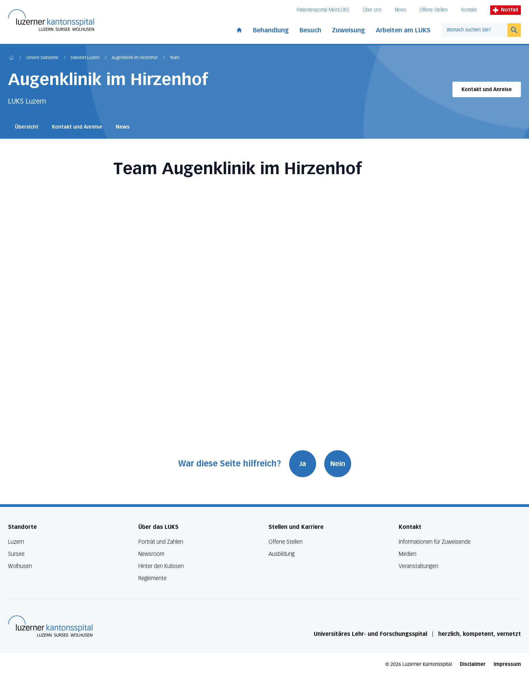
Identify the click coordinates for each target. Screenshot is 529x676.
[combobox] (474, 30)
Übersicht (26, 127)
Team (174, 58)
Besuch (310, 30)
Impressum (507, 664)
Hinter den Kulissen (161, 566)
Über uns (372, 10)
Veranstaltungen (418, 566)
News (400, 10)
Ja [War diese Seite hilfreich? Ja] (302, 464)
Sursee (16, 554)
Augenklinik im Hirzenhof (135, 58)
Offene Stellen (433, 10)
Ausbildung (282, 554)
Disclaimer (472, 664)
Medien (407, 554)
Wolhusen (20, 566)
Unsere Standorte (42, 58)
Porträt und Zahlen (160, 542)
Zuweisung (348, 30)
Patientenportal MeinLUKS (323, 10)
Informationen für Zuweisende (435, 542)
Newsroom (151, 554)
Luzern (16, 542)
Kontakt (469, 10)
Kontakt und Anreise (487, 89)
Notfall (505, 10)
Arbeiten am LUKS (403, 30)
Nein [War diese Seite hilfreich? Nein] (337, 464)
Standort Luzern (85, 58)
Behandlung (271, 30)
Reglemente (152, 578)
